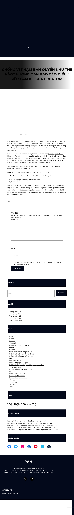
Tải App (12, 380)
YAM (28, 461)
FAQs (11, 358)
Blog (11, 336)
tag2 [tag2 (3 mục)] (17, 404)
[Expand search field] (29, 47)
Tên (13, 241)
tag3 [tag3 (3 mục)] (24, 404)
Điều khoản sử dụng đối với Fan (21, 356)
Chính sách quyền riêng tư (19, 345)
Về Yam (12, 384)
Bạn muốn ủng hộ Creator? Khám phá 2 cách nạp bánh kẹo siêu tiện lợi (33, 430)
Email (13, 248)
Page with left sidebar (17, 373)
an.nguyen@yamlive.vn (10, 494)
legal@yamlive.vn (43, 172)
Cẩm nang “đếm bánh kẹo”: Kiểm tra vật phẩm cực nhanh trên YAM (32, 425)
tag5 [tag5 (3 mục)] (35, 404)
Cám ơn (12, 341)
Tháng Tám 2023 (15, 312)
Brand (11, 339)
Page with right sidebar (18, 378)
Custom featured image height (20, 352)
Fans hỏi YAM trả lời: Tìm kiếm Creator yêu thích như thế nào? (29, 423)
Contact (12, 347)
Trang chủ (13, 382)
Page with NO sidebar (17, 376)
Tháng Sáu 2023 (15, 316)
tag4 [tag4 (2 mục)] (30, 404)
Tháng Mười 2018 (15, 320)
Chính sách (13, 343)
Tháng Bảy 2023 (15, 314)
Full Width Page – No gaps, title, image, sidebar (26, 365)
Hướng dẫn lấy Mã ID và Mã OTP (21, 369)
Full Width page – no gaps (19, 363)
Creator (12, 350)
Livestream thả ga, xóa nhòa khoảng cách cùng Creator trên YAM (31, 427)
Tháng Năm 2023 (15, 318)
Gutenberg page (15, 367)
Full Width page (15, 360)
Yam (11, 387)
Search (61, 293)
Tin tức (9, 201)
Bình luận (15, 220)
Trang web (15, 255)
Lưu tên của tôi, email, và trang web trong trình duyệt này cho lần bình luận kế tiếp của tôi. (37, 263)
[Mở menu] (18, 7)
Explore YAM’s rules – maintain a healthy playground (26, 421)
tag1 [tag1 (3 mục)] (10, 404)
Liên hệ (12, 371)
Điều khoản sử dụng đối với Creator (22, 354)
